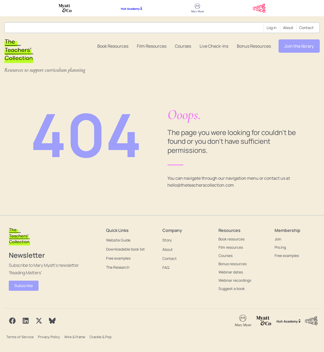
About (288, 27)
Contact (306, 27)
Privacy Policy (48, 336)
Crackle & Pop (99, 336)
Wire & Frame (74, 336)
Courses (183, 46)
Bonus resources (254, 46)
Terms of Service (19, 336)
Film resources (151, 46)
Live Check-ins (214, 46)
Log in (271, 27)
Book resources (112, 46)
